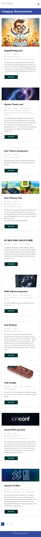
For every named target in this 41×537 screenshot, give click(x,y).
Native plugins (25, 438)
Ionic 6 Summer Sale (13, 198)
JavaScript (6, 299)
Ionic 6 (21, 297)
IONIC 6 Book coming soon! (16, 291)
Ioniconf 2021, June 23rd (14, 429)
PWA (32, 59)
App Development (12, 59)
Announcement (10, 57)
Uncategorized (24, 110)
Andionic (15, 54)
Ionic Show (27, 59)
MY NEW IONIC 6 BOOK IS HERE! (18, 240)
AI (6, 59)
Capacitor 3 (28, 492)
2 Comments (26, 108)
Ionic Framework (27, 297)
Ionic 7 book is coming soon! (16, 151)
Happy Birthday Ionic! (13, 50)
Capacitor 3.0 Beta (12, 485)
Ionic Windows (10, 325)
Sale (20, 206)
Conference (15, 438)
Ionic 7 (22, 59)
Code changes (10, 382)
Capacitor (8, 438)
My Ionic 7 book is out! (13, 104)
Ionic (19, 59)
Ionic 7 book (26, 113)
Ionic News (17, 57)
